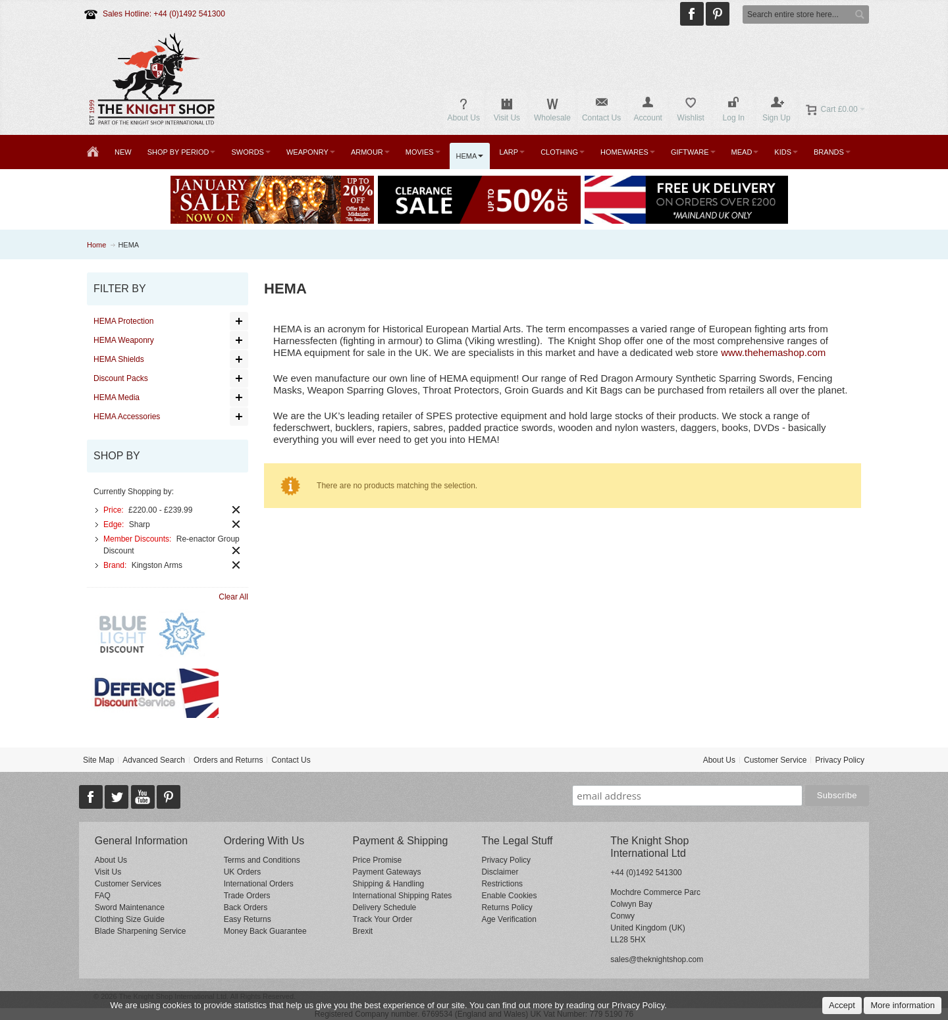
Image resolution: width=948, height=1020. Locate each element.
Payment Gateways (387, 872)
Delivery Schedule (385, 907)
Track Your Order (383, 919)
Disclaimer (499, 872)
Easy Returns (247, 919)
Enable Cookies (509, 895)
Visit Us (108, 872)
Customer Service (775, 760)
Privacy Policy (839, 760)
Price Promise (377, 860)
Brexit (363, 931)
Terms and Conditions (262, 860)
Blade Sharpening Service (140, 931)
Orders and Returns (228, 760)
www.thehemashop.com (773, 352)
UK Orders (242, 872)
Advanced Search (153, 760)
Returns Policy (506, 907)
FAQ (103, 895)
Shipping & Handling (389, 883)
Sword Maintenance (130, 907)
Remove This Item (236, 509)
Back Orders (246, 907)
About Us (719, 760)
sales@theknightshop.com (656, 959)
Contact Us (290, 760)
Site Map (98, 760)
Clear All (233, 596)
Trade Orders (247, 895)
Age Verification (508, 919)
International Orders (259, 883)
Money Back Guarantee (265, 931)
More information (902, 1005)
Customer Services (128, 883)
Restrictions (502, 883)
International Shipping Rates (402, 895)
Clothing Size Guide (130, 919)
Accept (842, 1005)
